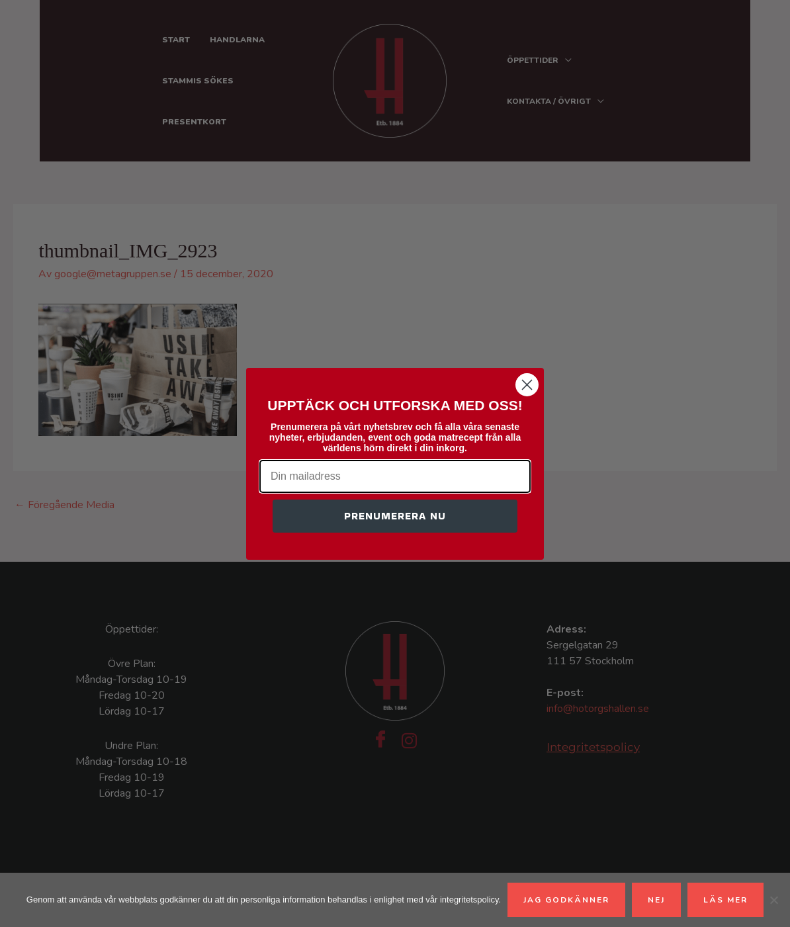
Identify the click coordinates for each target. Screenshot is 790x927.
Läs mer (725, 900)
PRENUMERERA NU (395, 515)
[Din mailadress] (395, 476)
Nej (656, 900)
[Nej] (773, 899)
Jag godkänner (566, 900)
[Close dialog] (527, 384)
